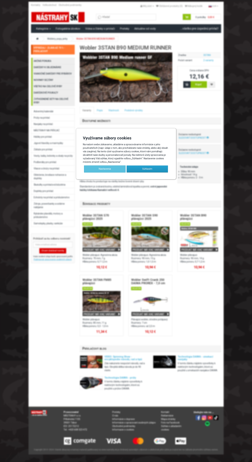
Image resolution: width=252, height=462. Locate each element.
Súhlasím (147, 168)
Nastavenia (105, 168)
